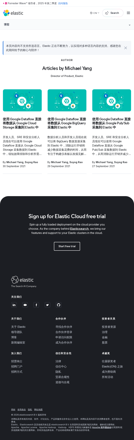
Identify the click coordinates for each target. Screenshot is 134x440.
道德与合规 (62, 382)
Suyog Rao (31, 162)
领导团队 (16, 332)
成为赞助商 (109, 371)
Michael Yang (14, 162)
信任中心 (61, 366)
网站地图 (38, 409)
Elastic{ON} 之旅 (112, 366)
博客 (14, 337)
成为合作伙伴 (63, 342)
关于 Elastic (18, 326)
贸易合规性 (62, 377)
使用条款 (21, 409)
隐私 (58, 371)
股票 (104, 342)
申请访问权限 (63, 337)
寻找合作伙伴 (63, 326)
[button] (125, 48)
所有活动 (107, 377)
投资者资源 (109, 326)
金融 (104, 337)
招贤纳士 (16, 361)
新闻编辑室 (18, 342)
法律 (58, 361)
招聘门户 (16, 366)
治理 (104, 332)
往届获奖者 (109, 361)
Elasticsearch (79, 228)
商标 (13, 409)
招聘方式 (16, 371)
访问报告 (63, 3)
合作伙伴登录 (63, 332)
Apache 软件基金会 (101, 427)
